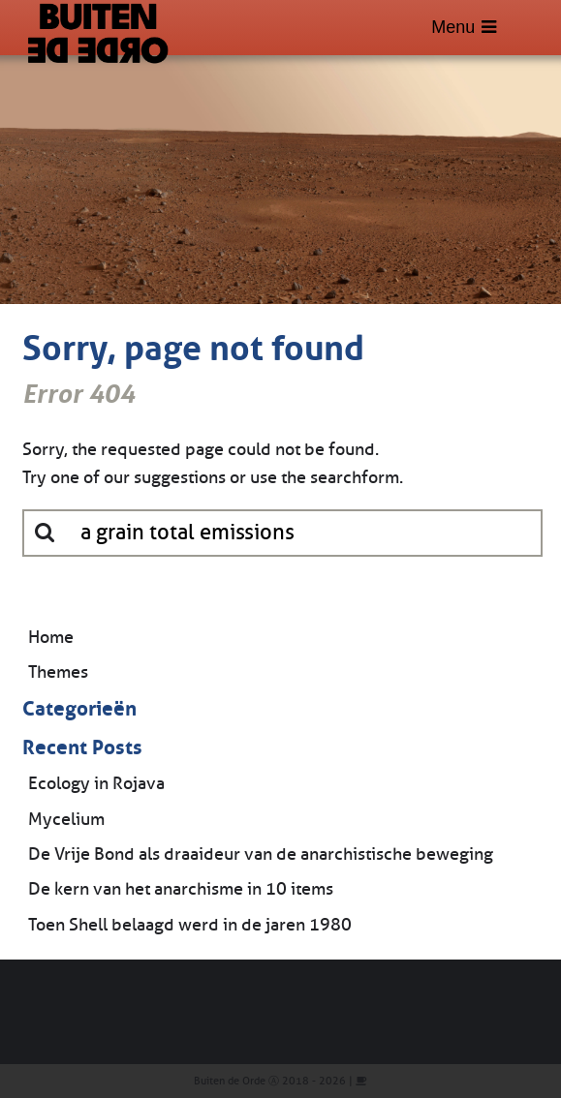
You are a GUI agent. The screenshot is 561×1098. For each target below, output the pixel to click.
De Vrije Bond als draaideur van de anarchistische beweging (260, 854)
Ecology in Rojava (96, 783)
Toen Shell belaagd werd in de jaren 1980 (190, 924)
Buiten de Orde (229, 1081)
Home (51, 637)
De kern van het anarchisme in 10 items (180, 889)
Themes (58, 672)
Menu (463, 27)
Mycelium (66, 819)
